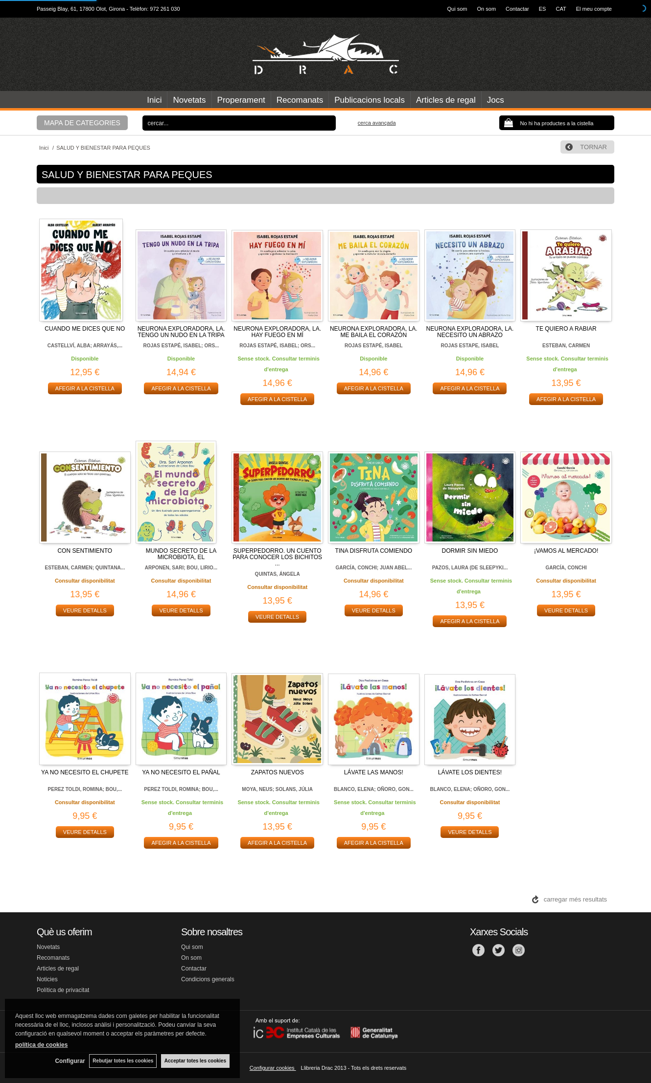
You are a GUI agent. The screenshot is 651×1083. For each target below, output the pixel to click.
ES (542, 9)
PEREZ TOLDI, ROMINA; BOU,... (85, 789)
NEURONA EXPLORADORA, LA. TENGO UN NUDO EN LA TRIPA (181, 331)
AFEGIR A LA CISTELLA (85, 388)
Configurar (69, 1061)
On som (486, 9)
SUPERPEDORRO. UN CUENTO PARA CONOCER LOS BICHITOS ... (277, 557)
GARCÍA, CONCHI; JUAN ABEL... (373, 567)
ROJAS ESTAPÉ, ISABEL (374, 345)
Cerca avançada (377, 123)
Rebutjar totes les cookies (122, 1060)
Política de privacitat (63, 990)
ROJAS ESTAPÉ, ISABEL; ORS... (181, 345)
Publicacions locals (369, 100)
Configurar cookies (273, 1068)
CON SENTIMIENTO (84, 550)
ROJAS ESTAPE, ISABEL (470, 345)
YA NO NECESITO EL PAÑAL (181, 772)
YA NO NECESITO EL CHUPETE (85, 772)
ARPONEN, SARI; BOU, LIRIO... (181, 567)
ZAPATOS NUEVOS (277, 772)
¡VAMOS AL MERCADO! (566, 550)
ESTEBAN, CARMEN (566, 345)
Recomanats (300, 100)
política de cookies (41, 1044)
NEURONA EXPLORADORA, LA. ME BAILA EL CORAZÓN (374, 331)
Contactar (517, 9)
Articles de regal (446, 100)
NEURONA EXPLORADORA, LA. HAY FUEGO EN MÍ (277, 331)
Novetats (189, 100)
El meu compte (594, 9)
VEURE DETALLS (85, 610)
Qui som (457, 9)
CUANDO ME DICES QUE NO (85, 328)
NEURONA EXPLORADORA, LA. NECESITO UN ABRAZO (470, 331)
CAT (561, 9)
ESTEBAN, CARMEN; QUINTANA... (85, 567)
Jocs (495, 100)
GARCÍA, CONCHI (565, 567)
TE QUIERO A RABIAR (566, 328)
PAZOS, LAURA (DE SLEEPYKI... (470, 567)
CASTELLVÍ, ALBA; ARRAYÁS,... (84, 345)
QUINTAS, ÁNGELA (277, 574)
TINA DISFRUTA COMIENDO (373, 550)
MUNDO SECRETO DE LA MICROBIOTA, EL (181, 554)
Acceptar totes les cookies (195, 1060)
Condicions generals (207, 979)
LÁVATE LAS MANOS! (373, 772)
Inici (154, 100)
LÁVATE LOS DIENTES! (470, 772)
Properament (241, 100)
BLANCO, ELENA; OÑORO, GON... (374, 789)
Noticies (47, 979)
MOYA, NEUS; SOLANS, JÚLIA (277, 789)
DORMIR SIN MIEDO (470, 550)
